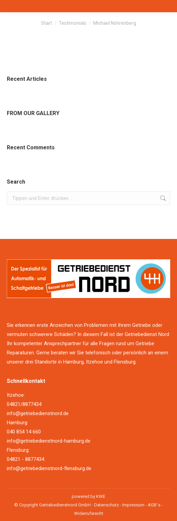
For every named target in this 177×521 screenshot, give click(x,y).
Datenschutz (106, 504)
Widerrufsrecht (88, 513)
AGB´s (154, 504)
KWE (100, 496)
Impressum (133, 504)
